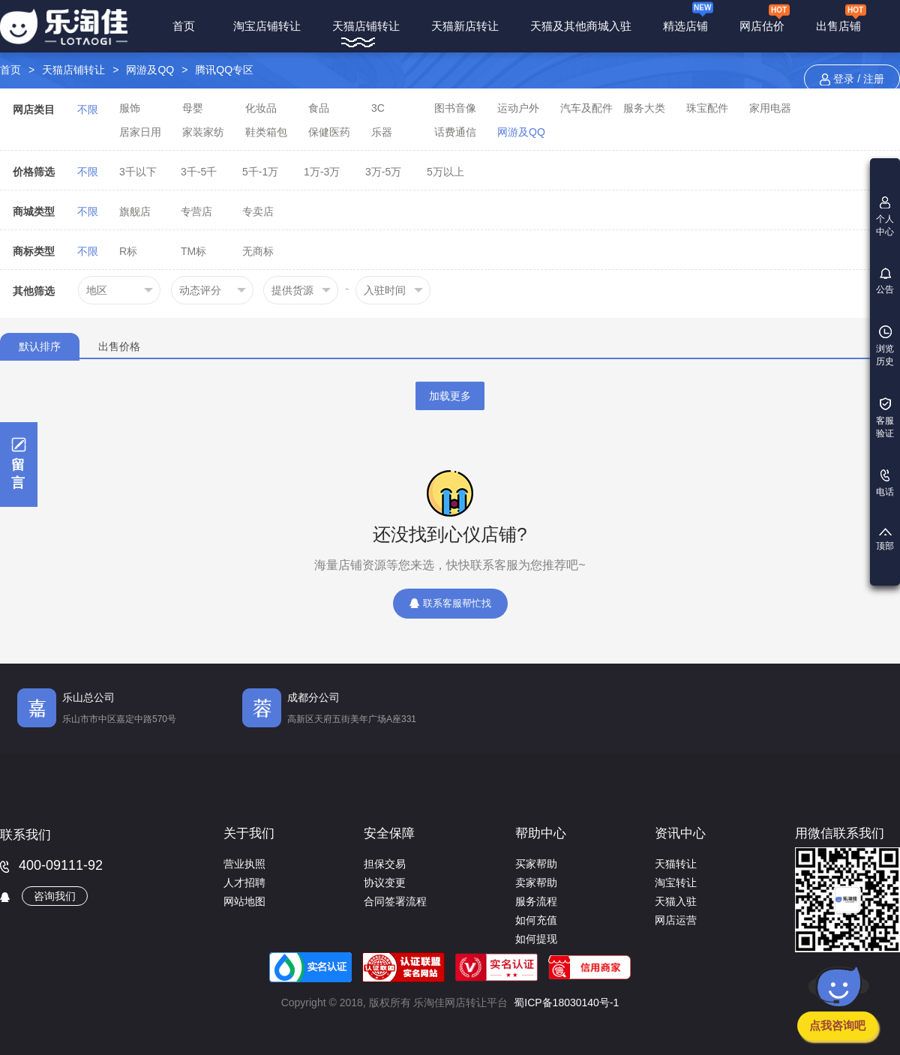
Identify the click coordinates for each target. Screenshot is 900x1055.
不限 (87, 109)
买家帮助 (536, 864)
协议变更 (385, 883)
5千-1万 (260, 172)
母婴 (192, 108)
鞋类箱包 (266, 132)
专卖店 (258, 211)
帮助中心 (540, 833)
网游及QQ (150, 70)
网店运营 (676, 920)
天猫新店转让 (465, 25)
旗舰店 (135, 211)
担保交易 (385, 864)
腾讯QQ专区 (224, 70)
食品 (318, 108)
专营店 (196, 211)
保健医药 (329, 132)
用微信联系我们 (839, 833)
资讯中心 (680, 833)
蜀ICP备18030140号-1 (566, 1003)
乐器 (381, 132)
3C (378, 108)
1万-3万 (322, 172)
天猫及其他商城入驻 (581, 25)
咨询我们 (55, 896)
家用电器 (770, 108)
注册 (873, 79)
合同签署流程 (395, 901)
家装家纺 (203, 132)
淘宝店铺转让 (267, 25)
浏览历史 (885, 346)
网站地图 (245, 901)
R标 (128, 251)
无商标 (258, 251)
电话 (885, 483)
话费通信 (455, 132)
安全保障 (389, 833)
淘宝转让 (676, 883)
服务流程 (536, 901)
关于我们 (249, 833)
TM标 (193, 251)
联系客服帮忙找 (450, 603)
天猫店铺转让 (366, 25)
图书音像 (455, 108)
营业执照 (245, 864)
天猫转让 (676, 864)
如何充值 (536, 920)
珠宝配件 (707, 108)
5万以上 (445, 172)
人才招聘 (245, 883)
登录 (843, 79)
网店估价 (765, 17)
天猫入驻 (676, 901)
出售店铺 (841, 17)
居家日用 (140, 132)
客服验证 (885, 418)
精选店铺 (688, 16)
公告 (885, 281)
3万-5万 (383, 172)
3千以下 (138, 172)
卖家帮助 (536, 883)
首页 (184, 25)
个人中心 (885, 216)
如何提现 (536, 939)
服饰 (129, 108)
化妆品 (261, 108)
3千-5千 (199, 172)
